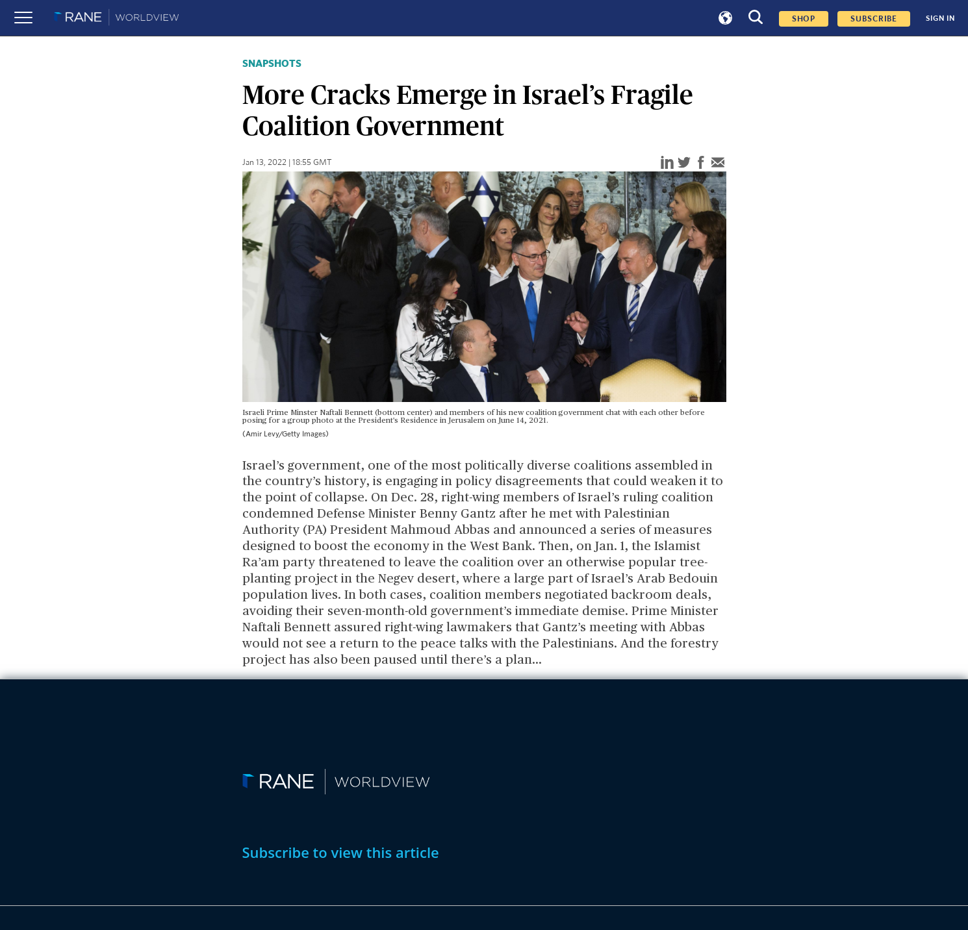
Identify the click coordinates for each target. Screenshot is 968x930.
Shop (804, 19)
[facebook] (701, 163)
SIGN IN (940, 18)
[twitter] (684, 163)
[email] (717, 163)
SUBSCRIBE (873, 19)
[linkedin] (667, 163)
